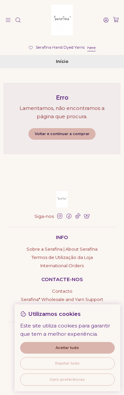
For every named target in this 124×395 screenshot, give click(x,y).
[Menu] (8, 20)
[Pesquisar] (18, 20)
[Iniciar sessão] (106, 20)
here (91, 47)
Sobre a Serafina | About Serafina (62, 249)
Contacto (62, 291)
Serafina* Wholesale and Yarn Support (62, 299)
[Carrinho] (115, 20)
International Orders (62, 265)
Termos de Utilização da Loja (62, 257)
